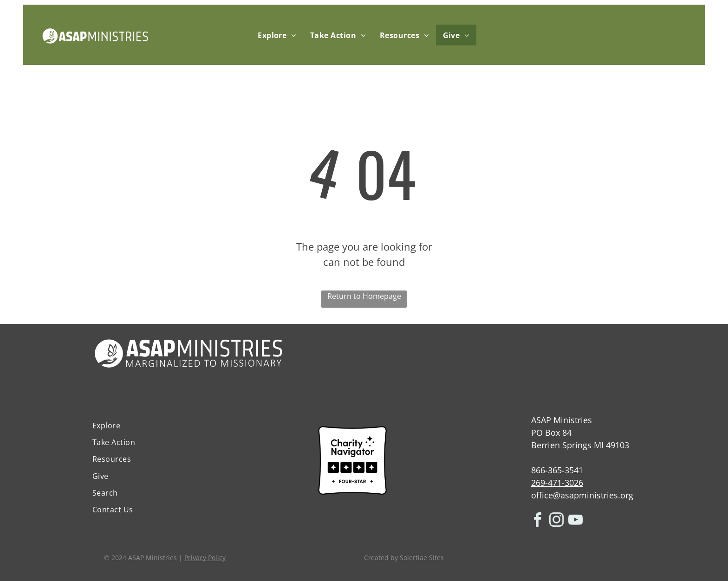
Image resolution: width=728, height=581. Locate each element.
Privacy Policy (205, 557)
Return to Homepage (364, 296)
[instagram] (556, 521)
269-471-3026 (557, 482)
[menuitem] (277, 35)
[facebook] (537, 521)
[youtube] (575, 521)
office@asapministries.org (582, 495)
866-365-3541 (557, 470)
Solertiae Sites (422, 557)
